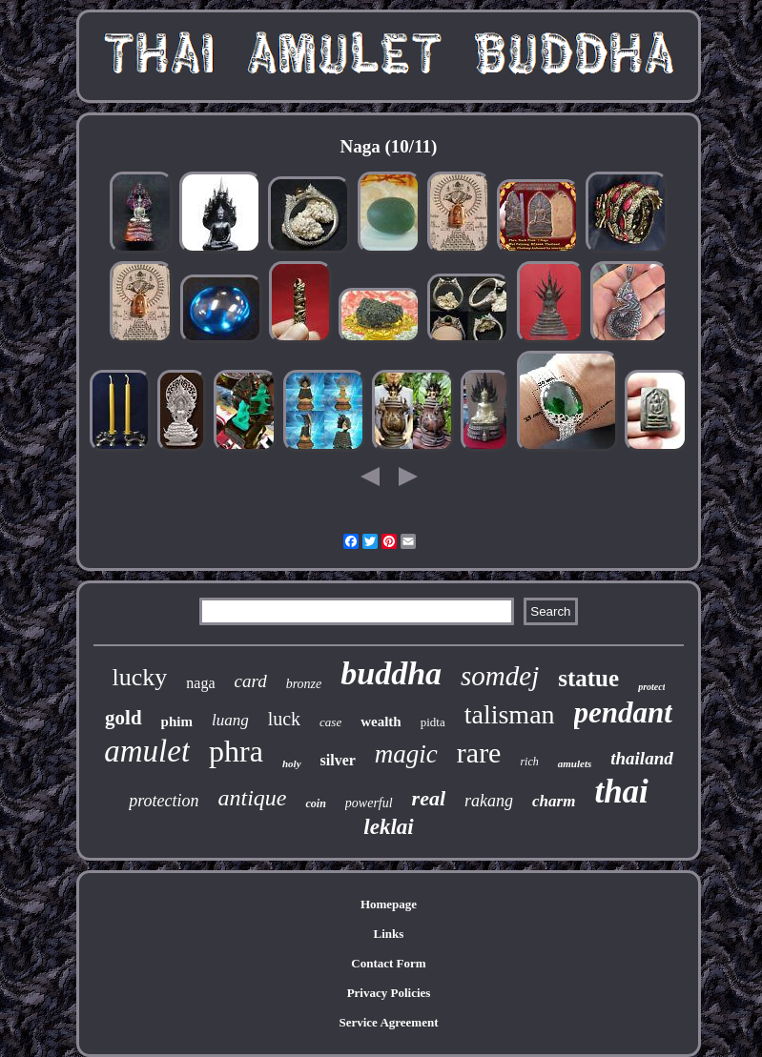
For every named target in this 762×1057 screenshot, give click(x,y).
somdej (500, 676)
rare (479, 752)
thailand (641, 758)
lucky (140, 677)
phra (236, 751)
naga (200, 683)
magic (406, 754)
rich (529, 761)
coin (315, 803)
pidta (433, 722)
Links (389, 933)
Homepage (388, 904)
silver (338, 760)
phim (177, 721)
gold (123, 717)
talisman (509, 714)
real (428, 798)
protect (651, 686)
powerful (369, 803)
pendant (623, 712)
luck (284, 718)
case (330, 722)
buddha (391, 673)
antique (251, 797)
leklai (388, 827)
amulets (574, 763)
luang (230, 720)
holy (291, 763)
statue (588, 678)
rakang (488, 800)
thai (621, 791)
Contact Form (388, 963)
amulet (147, 751)
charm (553, 801)
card (251, 681)
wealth (381, 721)
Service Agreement (388, 1022)
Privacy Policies (389, 993)
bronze (304, 684)
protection (163, 800)
